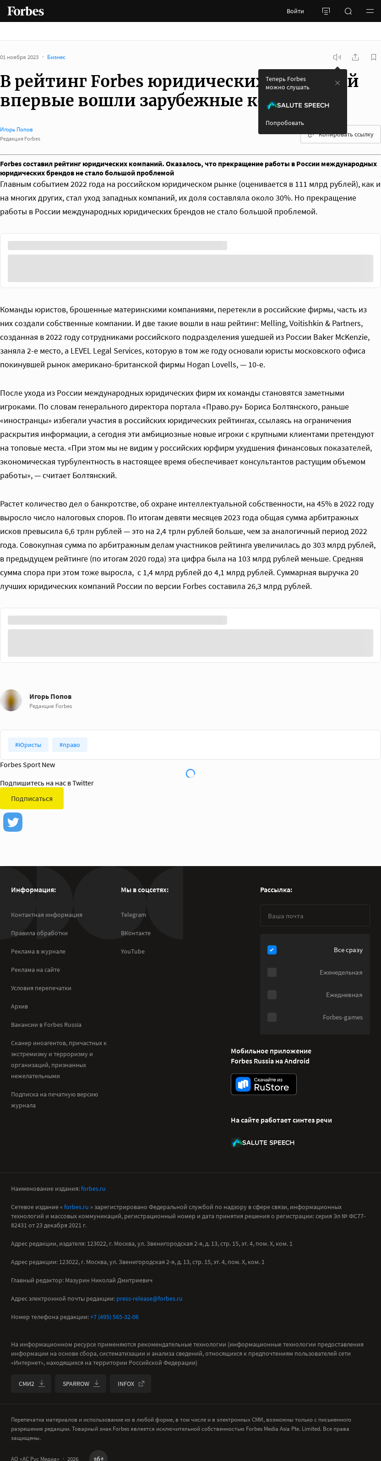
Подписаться (32, 798)
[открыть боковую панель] (326, 11)
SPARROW (81, 1383)
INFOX (131, 1383)
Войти (295, 11)
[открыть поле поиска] (348, 11)
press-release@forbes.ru (149, 1298)
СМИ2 (32, 1383)
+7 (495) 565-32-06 (114, 1317)
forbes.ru (93, 1188)
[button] (370, 11)
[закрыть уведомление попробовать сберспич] (337, 83)
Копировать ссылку (341, 134)
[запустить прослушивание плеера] (337, 57)
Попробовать (285, 123)
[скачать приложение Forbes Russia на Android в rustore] (264, 1084)
